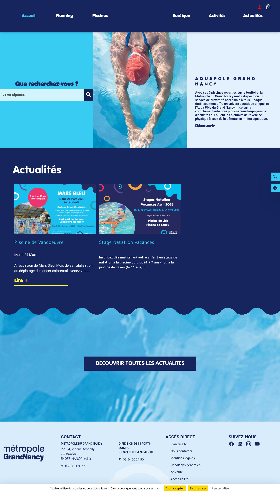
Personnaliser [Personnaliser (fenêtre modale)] (221, 488)
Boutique (181, 16)
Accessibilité (179, 479)
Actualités (252, 16)
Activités (217, 16)
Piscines (100, 16)
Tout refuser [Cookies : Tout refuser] (197, 488)
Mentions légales (183, 458)
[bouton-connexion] (259, 7)
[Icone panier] (268, 7)
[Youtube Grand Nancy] (257, 444)
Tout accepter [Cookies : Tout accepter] (174, 488)
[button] (88, 95)
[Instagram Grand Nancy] (250, 444)
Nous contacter (181, 451)
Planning (64, 16)
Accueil (28, 16)
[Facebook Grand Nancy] (233, 444)
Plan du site (179, 444)
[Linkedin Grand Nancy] (241, 444)
